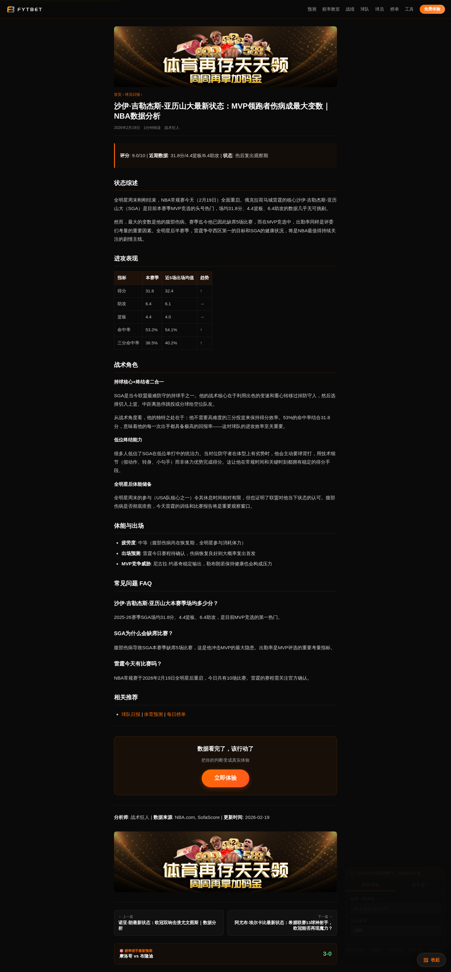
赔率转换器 (355, 946)
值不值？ (420, 881)
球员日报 (132, 94)
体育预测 (153, 714)
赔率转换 (370, 881)
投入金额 (358, 917)
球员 (379, 9)
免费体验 (432, 9)
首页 (118, 94)
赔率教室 (331, 9)
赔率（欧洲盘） (364, 895)
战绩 (350, 9)
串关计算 (415, 946)
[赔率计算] (431, 960)
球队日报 (131, 714)
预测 (312, 9)
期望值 (376, 946)
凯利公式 (395, 946)
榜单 (394, 9)
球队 (364, 9)
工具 (409, 9)
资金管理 (436, 946)
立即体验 (225, 778)
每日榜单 (176, 714)
